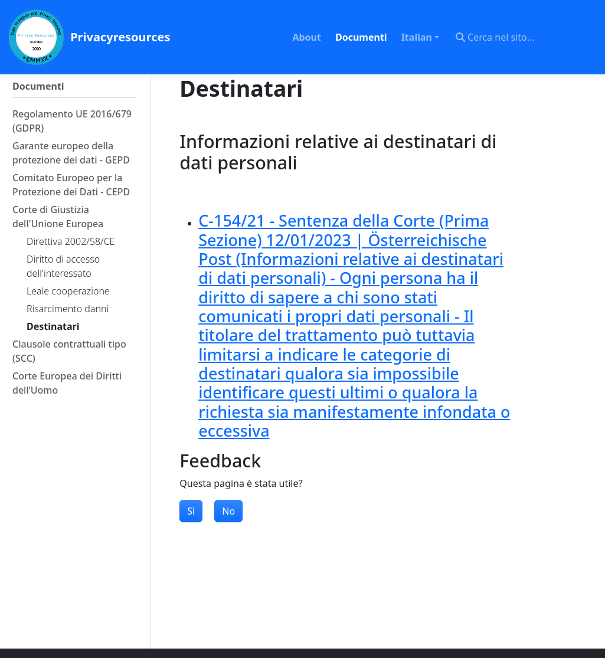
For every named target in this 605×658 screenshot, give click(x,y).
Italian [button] (416, 37)
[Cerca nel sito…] (523, 37)
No (228, 511)
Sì (191, 511)
